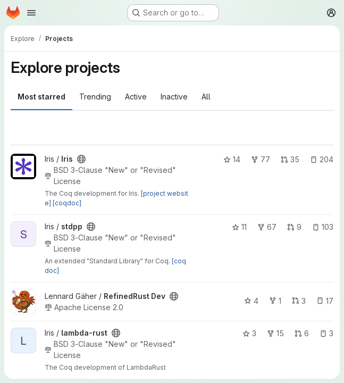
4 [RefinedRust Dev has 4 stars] (251, 300)
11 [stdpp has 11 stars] (239, 226)
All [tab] (206, 96)
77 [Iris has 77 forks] (260, 159)
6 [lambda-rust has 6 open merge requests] (302, 333)
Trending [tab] (95, 96)
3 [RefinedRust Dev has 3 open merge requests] (299, 300)
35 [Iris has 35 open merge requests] (290, 159)
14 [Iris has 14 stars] (231, 159)
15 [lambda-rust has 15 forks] (275, 333)
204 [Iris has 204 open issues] (321, 159)
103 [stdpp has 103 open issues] (322, 226)
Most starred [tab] (41, 96)
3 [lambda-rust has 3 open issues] (326, 333)
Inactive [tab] (174, 96)
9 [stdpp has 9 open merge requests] (294, 226)
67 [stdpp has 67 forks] (266, 226)
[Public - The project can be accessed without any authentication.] (81, 159)
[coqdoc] (67, 203)
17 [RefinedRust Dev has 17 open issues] (324, 300)
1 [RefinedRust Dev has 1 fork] (275, 300)
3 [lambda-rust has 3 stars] (249, 333)
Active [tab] (136, 96)
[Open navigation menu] (31, 12)
